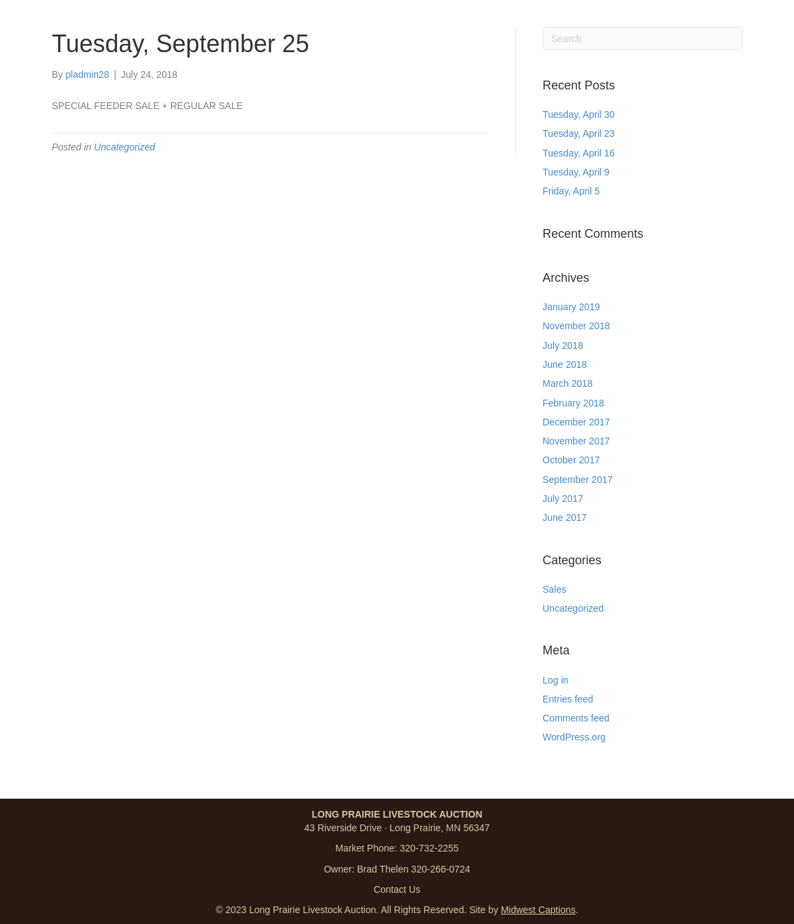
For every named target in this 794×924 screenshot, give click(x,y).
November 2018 (577, 325)
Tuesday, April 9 (576, 172)
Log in (556, 680)
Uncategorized (124, 147)
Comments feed (576, 718)
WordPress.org (574, 737)
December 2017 (577, 422)
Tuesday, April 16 (579, 153)
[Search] (643, 38)
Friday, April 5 (571, 191)
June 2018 (565, 364)
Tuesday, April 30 (579, 114)
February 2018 (573, 403)
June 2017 (565, 517)
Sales (555, 589)
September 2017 (578, 479)
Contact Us (397, 889)
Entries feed (568, 699)
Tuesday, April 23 (579, 133)
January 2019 (571, 306)
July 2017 (563, 498)
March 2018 (568, 383)
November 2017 (577, 441)
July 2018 (563, 345)
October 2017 (571, 460)
